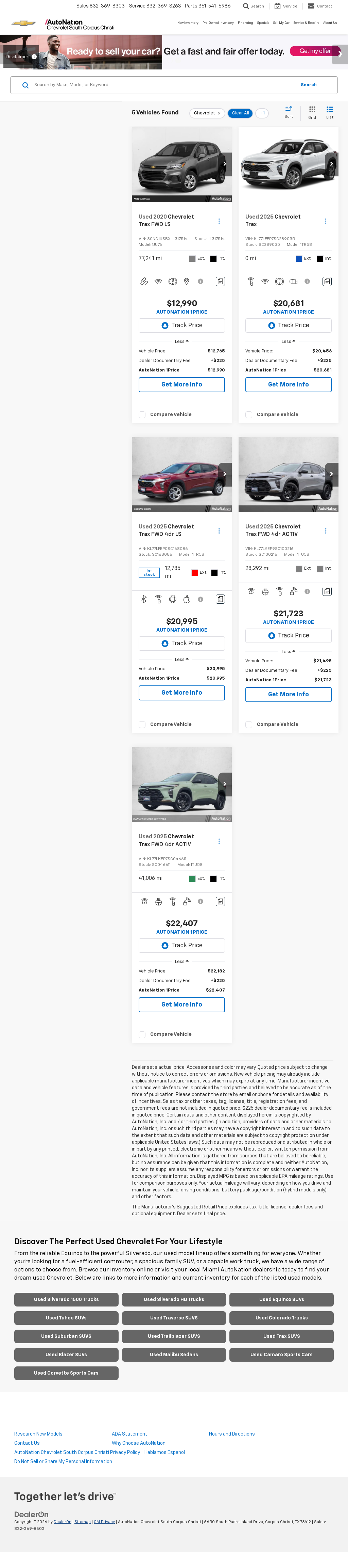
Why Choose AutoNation (139, 1443)
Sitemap (82, 1522)
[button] (225, 164)
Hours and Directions (232, 1434)
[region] (182, 361)
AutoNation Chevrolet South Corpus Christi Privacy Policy (77, 1452)
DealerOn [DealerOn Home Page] (62, 1522)
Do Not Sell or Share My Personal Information (63, 1461)
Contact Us (27, 1443)
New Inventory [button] (187, 23)
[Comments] (220, 281)
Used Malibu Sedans (174, 1354)
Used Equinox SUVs (281, 1299)
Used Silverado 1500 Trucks (66, 1299)
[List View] (329, 113)
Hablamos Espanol (164, 1452)
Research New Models (38, 1434)
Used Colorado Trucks (282, 1318)
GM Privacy (104, 1522)
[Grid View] (310, 113)
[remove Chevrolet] (207, 113)
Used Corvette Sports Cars (66, 1373)
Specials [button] (263, 23)
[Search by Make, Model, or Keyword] (164, 85)
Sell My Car (281, 23)
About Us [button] (330, 23)
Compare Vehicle (171, 414)
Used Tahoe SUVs (66, 1318)
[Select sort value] (290, 113)
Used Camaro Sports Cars (281, 1354)
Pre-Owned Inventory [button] (218, 23)
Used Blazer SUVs (66, 1354)
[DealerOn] (31, 1514)
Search (309, 85)
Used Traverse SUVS (174, 1318)
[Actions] (219, 221)
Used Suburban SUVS (66, 1336)
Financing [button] (245, 23)
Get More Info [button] (181, 385)
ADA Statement (129, 1434)
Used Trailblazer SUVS (174, 1336)
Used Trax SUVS (281, 1336)
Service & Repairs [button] (306, 23)
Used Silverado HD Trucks (174, 1299)
